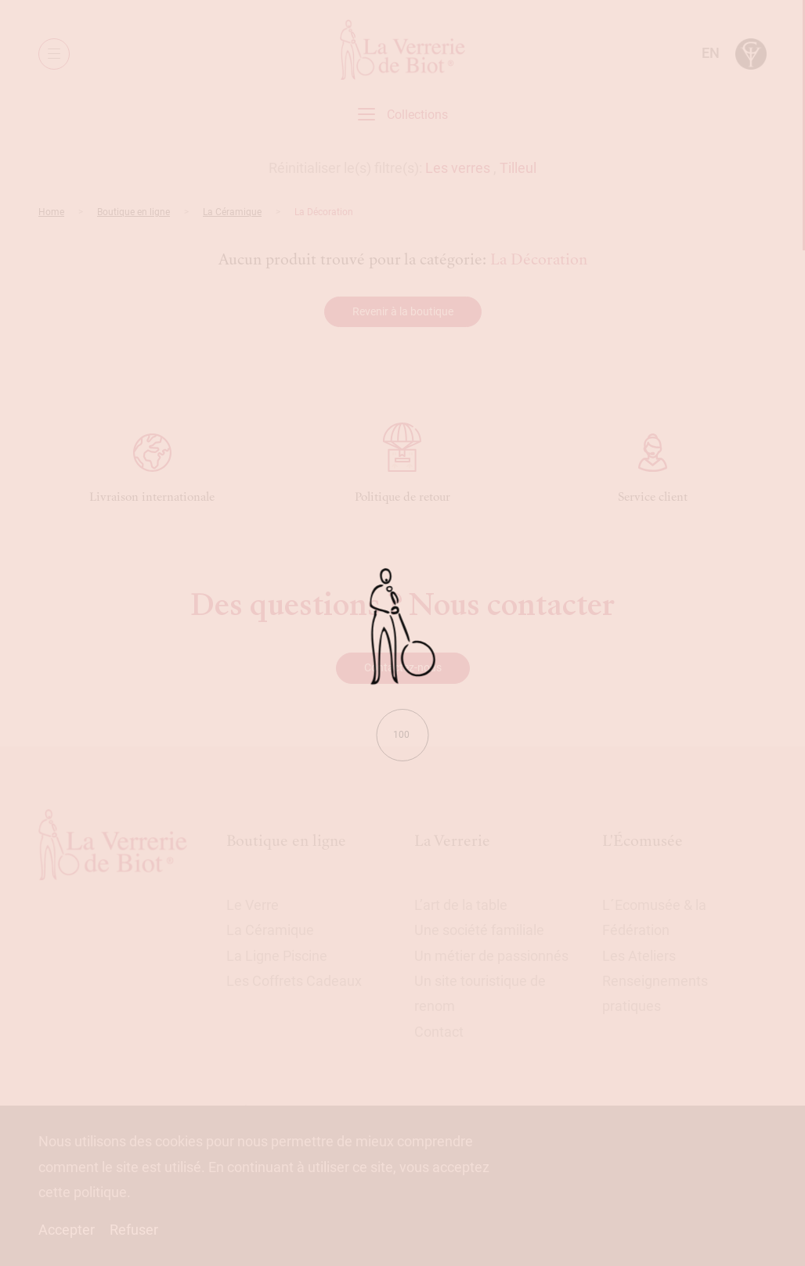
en (711, 53)
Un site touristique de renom (480, 993)
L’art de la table (460, 905)
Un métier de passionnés (491, 956)
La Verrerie (452, 840)
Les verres (457, 168)
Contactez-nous (403, 667)
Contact (439, 1031)
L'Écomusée (642, 840)
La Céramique (232, 212)
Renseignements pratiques (655, 993)
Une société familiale (479, 930)
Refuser (134, 1229)
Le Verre (252, 905)
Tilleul (518, 168)
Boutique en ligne (133, 212)
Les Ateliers (639, 956)
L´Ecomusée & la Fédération (654, 917)
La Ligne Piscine (276, 956)
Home (51, 212)
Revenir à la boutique (402, 311)
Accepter (66, 1229)
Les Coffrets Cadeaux (294, 981)
